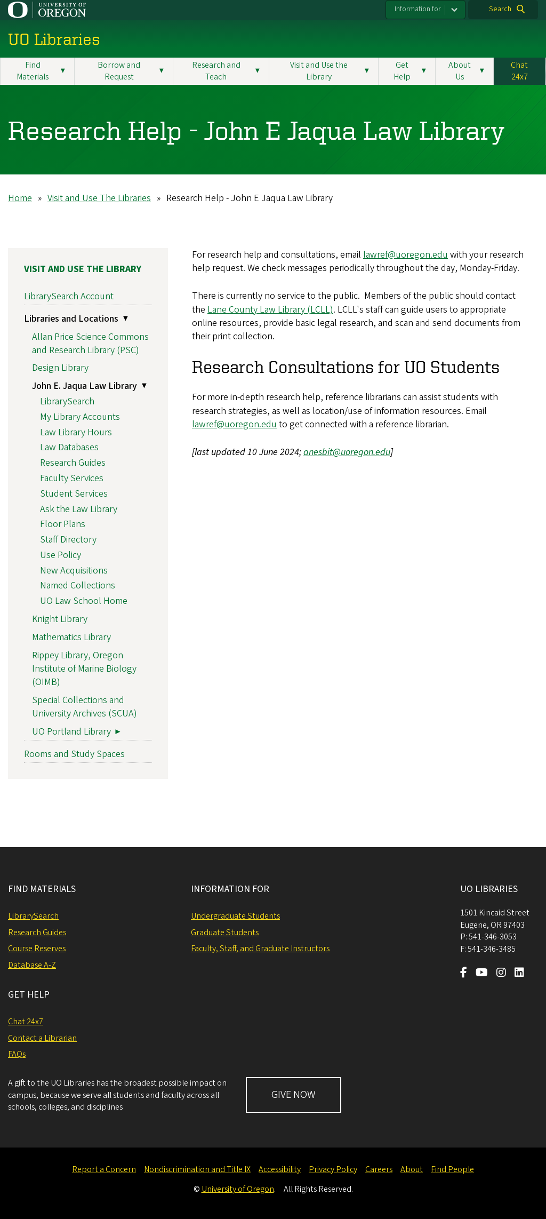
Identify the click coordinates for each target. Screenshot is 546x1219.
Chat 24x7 (519, 71)
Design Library (60, 368)
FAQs (17, 1054)
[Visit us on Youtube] (481, 973)
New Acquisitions (74, 570)
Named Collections (77, 585)
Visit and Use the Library (82, 269)
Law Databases (69, 447)
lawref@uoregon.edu (405, 254)
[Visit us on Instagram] (501, 973)
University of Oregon (238, 1189)
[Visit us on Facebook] (463, 973)
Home (20, 198)
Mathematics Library (71, 637)
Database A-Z (32, 965)
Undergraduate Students (235, 916)
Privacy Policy (333, 1169)
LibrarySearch (67, 401)
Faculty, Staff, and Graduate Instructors (260, 948)
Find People (452, 1169)
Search (500, 9)
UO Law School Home (83, 601)
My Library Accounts (80, 417)
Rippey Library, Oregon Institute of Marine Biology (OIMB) (84, 668)
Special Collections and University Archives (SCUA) (84, 707)
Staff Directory (68, 539)
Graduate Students (225, 932)
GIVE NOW (293, 1094)
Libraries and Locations (71, 318)
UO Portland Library (71, 731)
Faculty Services (71, 478)
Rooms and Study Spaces (74, 754)
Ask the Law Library (78, 508)
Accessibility (280, 1169)
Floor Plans (62, 524)
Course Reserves (37, 948)
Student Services (74, 493)
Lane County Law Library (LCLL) (270, 309)
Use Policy (60, 555)
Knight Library (59, 619)
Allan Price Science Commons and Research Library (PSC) (90, 343)
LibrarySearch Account (69, 295)
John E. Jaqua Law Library (84, 386)
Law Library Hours (76, 432)
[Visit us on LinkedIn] (519, 973)
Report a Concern (104, 1169)
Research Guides (73, 462)
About (411, 1169)
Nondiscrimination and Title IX (197, 1169)
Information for (418, 9)
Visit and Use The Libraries (99, 198)
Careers (378, 1169)
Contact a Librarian (42, 1038)
